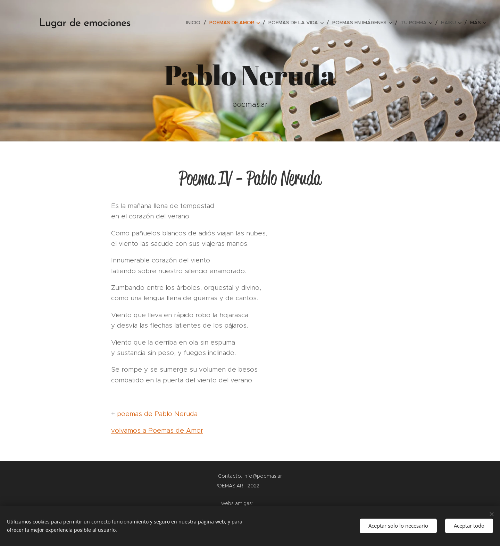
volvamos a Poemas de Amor (157, 430)
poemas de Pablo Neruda (157, 414)
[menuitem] (195, 22)
